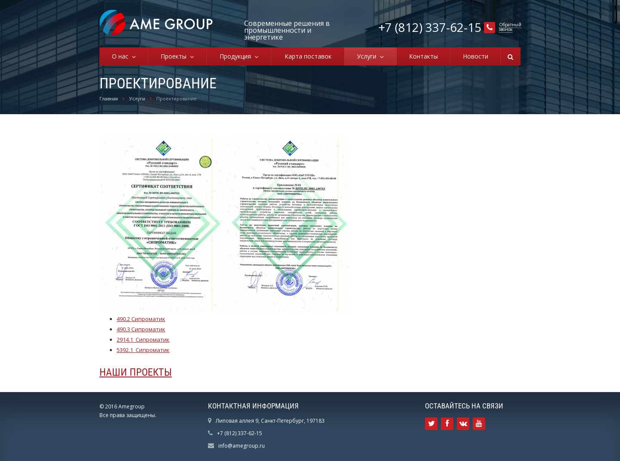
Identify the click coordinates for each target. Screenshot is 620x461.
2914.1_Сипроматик (143, 339)
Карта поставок (308, 56)
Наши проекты (135, 372)
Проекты (175, 56)
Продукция (237, 56)
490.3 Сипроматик (141, 329)
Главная (108, 98)
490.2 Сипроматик (141, 319)
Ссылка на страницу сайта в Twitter (431, 423)
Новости (475, 56)
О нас (122, 56)
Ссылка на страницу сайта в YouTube (479, 423)
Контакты (423, 56)
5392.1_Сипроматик (143, 350)
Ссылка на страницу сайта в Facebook (447, 423)
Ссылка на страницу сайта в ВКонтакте (463, 423)
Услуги (368, 56)
